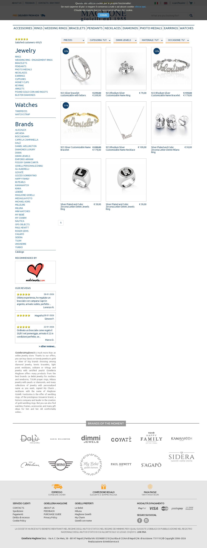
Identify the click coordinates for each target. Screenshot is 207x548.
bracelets (77, 28)
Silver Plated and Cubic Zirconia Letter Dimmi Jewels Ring (75, 207)
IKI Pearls (20, 182)
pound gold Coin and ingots (31, 92)
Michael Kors (22, 201)
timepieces (21, 111)
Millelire (20, 204)
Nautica (19, 221)
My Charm (20, 218)
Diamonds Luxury (25, 149)
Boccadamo (22, 136)
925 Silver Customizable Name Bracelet (76, 148)
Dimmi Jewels (22, 156)
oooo (99, 40)
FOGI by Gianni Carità (26, 162)
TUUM (18, 240)
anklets (19, 88)
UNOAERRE (20, 244)
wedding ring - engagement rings (34, 60)
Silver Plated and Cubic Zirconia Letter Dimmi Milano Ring (165, 149)
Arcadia (19, 133)
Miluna (19, 208)
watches (186, 28)
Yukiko (19, 247)
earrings (171, 28)
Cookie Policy (19, 520)
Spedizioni (18, 511)
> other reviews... (47, 346)
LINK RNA (141, 532)
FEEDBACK (49, 511)
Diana (18, 152)
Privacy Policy (50, 517)
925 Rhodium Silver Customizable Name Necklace (120, 148)
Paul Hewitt (22, 227)
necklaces (113, 28)
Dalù (18, 143)
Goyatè (19, 172)
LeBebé (19, 192)
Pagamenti (18, 514)
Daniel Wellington (25, 146)
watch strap (22, 114)
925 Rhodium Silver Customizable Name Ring (118, 94)
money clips (22, 82)
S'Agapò (19, 234)
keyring (19, 85)
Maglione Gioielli (25, 195)
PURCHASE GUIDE (52, 514)
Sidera (18, 237)
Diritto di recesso (21, 517)
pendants (95, 28)
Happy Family (22, 178)
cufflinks (20, 79)
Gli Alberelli (22, 169)
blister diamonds (25, 95)
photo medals (151, 28)
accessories (23, 28)
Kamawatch (22, 185)
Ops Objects (22, 224)
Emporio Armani (24, 159)
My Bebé (19, 214)
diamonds (130, 28)
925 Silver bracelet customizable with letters (73, 94)
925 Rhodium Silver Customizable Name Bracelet (165, 94)
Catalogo (19, 252)
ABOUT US (49, 508)
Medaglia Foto (23, 198)
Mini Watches (22, 211)
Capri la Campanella (26, 139)
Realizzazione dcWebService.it (103, 541)
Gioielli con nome (83, 520)
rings (38, 28)
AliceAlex (20, 130)
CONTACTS (18, 508)
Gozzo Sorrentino (26, 175)
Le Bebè (79, 508)
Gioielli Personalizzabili (29, 166)
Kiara (18, 188)
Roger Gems (22, 231)
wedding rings (55, 28)
